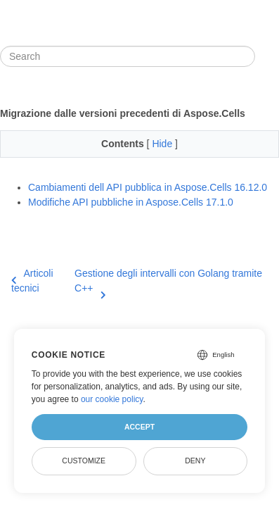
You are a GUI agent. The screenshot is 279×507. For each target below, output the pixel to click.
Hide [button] (163, 143)
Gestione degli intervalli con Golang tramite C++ (168, 282)
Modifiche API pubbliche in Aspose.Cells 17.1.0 (130, 202)
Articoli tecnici (32, 281)
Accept (139, 427)
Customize (83, 460)
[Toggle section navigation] (267, 56)
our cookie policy (112, 399)
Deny (195, 460)
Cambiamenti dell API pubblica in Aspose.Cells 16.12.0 (147, 187)
